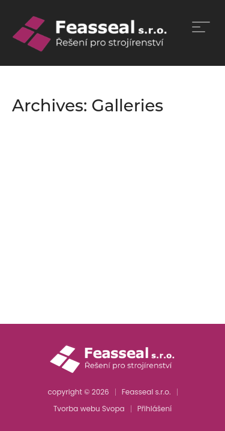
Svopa (113, 408)
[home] (90, 33)
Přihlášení (154, 408)
